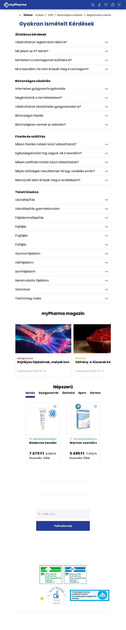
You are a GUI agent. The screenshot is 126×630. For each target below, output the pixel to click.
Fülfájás (20, 244)
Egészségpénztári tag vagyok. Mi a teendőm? (48, 153)
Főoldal (39, 15)
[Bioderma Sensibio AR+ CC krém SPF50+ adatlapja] (42, 433)
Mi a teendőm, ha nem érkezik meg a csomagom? (52, 69)
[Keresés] (92, 4)
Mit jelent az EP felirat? (31, 51)
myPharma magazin (63, 313)
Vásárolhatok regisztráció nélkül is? (41, 42)
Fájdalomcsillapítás (29, 217)
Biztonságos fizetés (29, 115)
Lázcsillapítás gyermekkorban (37, 209)
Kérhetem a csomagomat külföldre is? (43, 60)
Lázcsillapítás (25, 200)
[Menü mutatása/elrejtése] (120, 4)
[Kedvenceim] (106, 4)
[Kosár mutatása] (112, 4)
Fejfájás (20, 226)
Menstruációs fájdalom (32, 280)
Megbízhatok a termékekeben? (104, 15)
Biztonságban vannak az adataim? (40, 124)
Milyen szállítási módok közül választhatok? (47, 162)
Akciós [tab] (30, 393)
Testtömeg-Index (28, 298)
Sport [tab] (82, 393)
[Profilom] (99, 4)
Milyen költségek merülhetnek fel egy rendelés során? (55, 171)
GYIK (50, 15)
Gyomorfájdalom (27, 253)
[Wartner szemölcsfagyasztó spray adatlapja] (83, 433)
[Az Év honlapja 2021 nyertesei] (56, 595)
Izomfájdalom (25, 271)
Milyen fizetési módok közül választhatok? (45, 144)
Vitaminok (22, 289)
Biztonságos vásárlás (69, 15)
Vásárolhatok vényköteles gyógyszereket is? (48, 106)
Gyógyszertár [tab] (49, 393)
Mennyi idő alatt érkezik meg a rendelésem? (47, 180)
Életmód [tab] (68, 393)
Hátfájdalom (24, 262)
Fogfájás (21, 235)
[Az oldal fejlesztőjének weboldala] (63, 624)
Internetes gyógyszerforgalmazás (40, 89)
